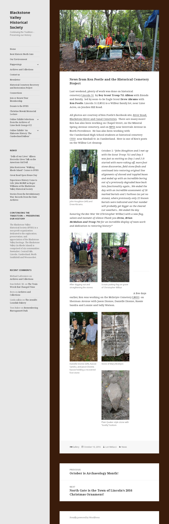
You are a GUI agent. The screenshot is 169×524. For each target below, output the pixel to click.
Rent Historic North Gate (22, 54)
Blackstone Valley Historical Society (20, 20)
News (124, 447)
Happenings (16, 64)
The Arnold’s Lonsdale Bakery (23, 301)
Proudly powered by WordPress (85, 517)
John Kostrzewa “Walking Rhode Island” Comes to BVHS (24, 169)
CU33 (73, 138)
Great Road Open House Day (23, 175)
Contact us (15, 74)
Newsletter (15, 79)
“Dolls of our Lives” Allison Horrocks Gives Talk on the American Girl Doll (23, 159)
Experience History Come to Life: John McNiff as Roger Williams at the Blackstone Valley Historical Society (23, 184)
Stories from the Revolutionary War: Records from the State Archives (25, 197)
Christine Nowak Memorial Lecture (23, 113)
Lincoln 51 (87, 95)
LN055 (135, 297)
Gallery (76, 447)
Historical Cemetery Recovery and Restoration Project (24, 86)
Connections (16, 93)
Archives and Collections (21, 69)
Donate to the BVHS (19, 106)
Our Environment (18, 59)
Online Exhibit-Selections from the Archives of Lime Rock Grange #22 (22, 122)
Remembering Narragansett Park (24, 309)
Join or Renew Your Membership (19, 99)
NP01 (112, 126)
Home (13, 49)
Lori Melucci (111, 447)
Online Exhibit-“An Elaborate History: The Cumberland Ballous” (21, 133)
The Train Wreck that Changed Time (23, 285)
